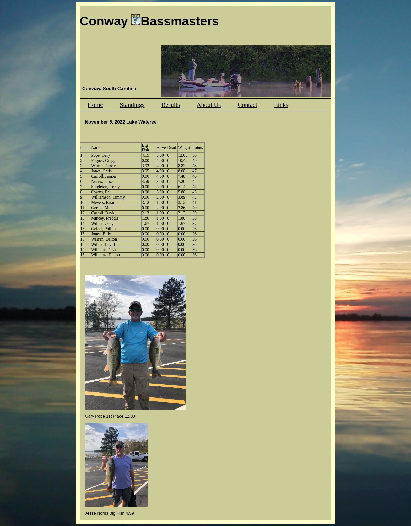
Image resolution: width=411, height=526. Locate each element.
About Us (209, 104)
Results (170, 104)
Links (281, 104)
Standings (132, 104)
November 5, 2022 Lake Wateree (120, 122)
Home (95, 104)
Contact (247, 104)
